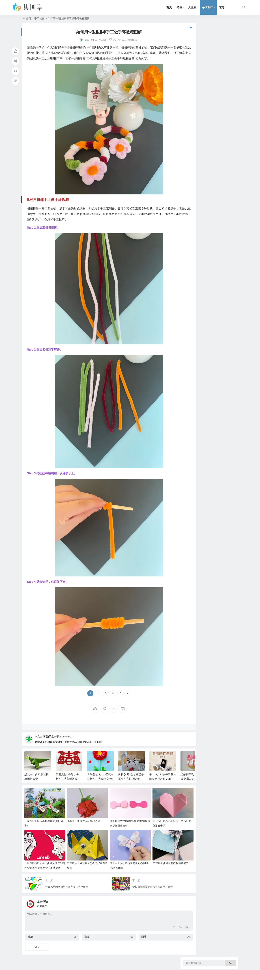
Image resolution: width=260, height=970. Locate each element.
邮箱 (81, 935)
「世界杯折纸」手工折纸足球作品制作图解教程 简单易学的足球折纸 (42, 866)
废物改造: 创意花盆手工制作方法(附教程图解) (131, 784)
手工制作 (207, 7)
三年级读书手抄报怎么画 (218, 147)
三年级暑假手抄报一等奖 (218, 48)
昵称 (30, 935)
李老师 (47, 742)
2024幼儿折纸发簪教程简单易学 (157, 861)
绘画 (179, 7)
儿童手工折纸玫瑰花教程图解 (79, 823)
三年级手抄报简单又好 (216, 196)
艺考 (222, 7)
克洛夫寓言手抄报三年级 (218, 97)
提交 (37, 945)
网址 (132, 935)
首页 (169, 7)
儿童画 (192, 7)
